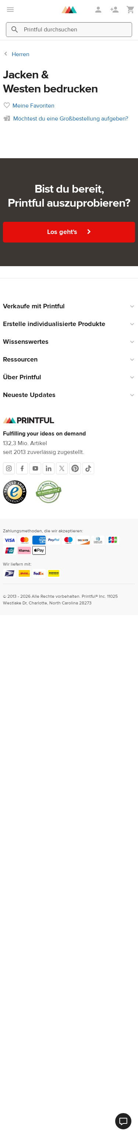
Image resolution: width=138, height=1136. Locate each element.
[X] (62, 989)
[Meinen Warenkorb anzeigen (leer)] (130, 9)
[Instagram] (9, 989)
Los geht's (69, 752)
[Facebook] (22, 989)
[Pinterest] (75, 989)
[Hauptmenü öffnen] (10, 9)
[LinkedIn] (48, 989)
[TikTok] (88, 989)
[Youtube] (35, 989)
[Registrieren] (115, 9)
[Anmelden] (99, 9)
